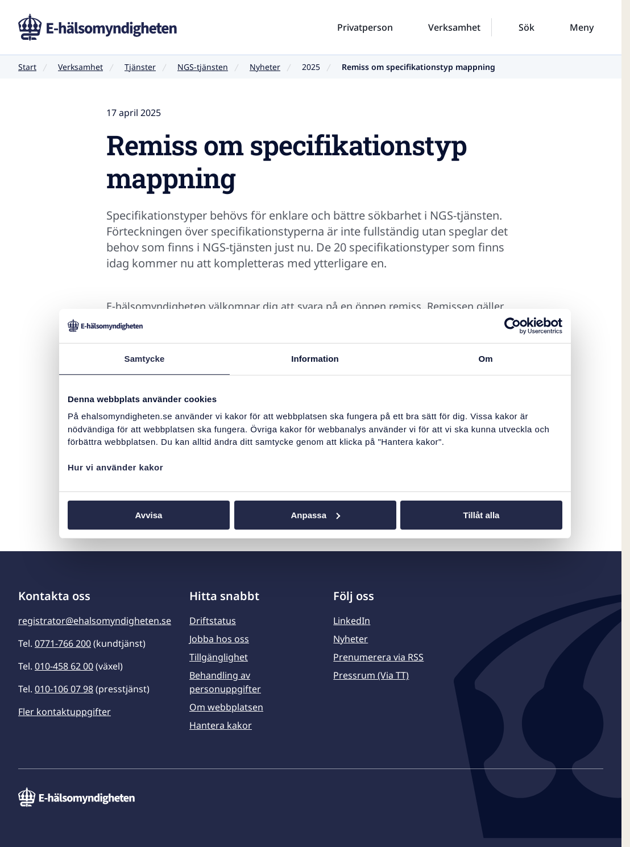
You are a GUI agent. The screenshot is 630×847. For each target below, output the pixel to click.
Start (27, 66)
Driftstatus (212, 620)
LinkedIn (351, 620)
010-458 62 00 (64, 666)
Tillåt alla (481, 514)
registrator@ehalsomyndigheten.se (94, 620)
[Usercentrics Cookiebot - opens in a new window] (512, 325)
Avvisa (149, 514)
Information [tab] (315, 358)
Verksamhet (80, 66)
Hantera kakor (220, 725)
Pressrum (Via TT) (371, 675)
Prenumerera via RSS (378, 657)
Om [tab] (485, 358)
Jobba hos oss (219, 639)
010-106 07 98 (64, 689)
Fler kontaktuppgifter (64, 711)
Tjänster (140, 66)
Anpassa (315, 514)
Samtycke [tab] (145, 358)
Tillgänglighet (218, 657)
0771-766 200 (63, 643)
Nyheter (265, 66)
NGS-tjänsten (202, 66)
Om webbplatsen (226, 707)
